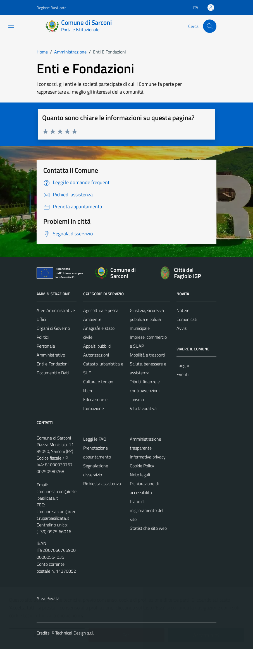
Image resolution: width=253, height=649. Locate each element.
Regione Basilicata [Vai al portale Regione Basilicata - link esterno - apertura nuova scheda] (51, 8)
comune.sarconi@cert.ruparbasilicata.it (56, 514)
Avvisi (181, 328)
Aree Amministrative (56, 310)
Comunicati (186, 319)
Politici (43, 337)
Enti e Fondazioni (52, 363)
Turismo (137, 399)
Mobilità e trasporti (147, 355)
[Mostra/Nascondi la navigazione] (11, 25)
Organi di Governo (53, 328)
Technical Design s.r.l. (74, 633)
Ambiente (92, 319)
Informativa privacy (148, 456)
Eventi (182, 374)
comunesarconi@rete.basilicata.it (57, 494)
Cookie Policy (142, 465)
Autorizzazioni (96, 355)
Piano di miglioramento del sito (146, 510)
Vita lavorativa (143, 408)
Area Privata (48, 598)
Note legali (140, 474)
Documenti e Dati (53, 372)
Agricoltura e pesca (100, 310)
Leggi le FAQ (94, 439)
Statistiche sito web (148, 528)
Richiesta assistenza (102, 483)
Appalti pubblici (97, 346)
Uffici (41, 319)
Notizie (182, 310)
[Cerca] (209, 26)
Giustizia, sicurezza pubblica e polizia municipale (147, 319)
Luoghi (182, 365)
